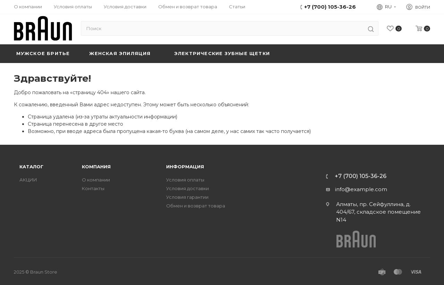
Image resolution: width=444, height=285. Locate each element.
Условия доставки (125, 6)
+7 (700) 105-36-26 (330, 6)
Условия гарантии (187, 197)
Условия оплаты (73, 6)
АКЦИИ (28, 180)
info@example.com (361, 189)
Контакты (93, 188)
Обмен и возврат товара (187, 6)
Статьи (237, 6)
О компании (28, 6)
